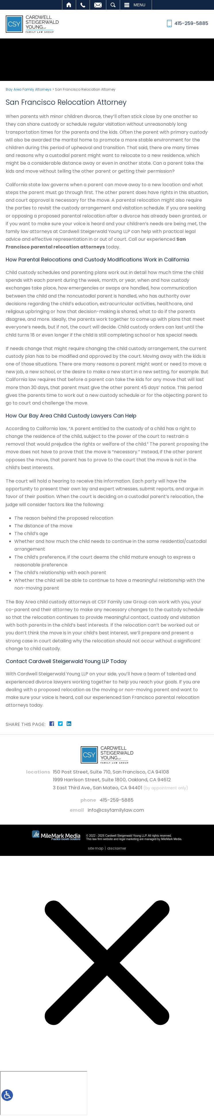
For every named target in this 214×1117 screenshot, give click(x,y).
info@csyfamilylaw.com (116, 810)
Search (113, 5)
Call (83, 5)
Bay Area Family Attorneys (28, 89)
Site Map (95, 848)
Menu (139, 5)
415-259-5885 (117, 800)
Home (69, 5)
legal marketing (129, 839)
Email (98, 5)
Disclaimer (116, 848)
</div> (43, 1093)
